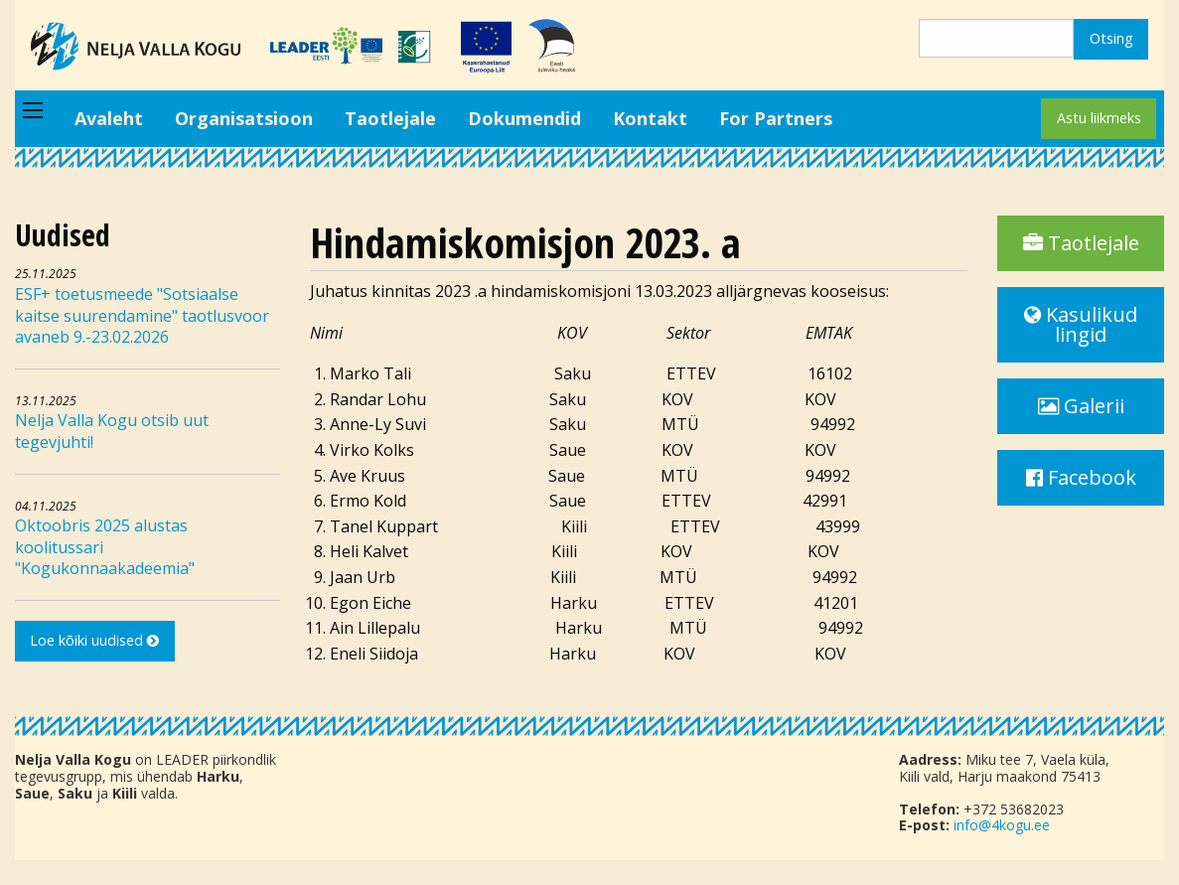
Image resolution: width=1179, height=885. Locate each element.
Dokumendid (524, 118)
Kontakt (650, 118)
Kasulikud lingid (1080, 324)
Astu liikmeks (1099, 117)
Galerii (1081, 405)
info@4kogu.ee (1002, 824)
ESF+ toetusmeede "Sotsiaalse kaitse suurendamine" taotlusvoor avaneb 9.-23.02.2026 (142, 315)
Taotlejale (390, 118)
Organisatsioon (244, 118)
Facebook (1081, 477)
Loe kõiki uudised (94, 640)
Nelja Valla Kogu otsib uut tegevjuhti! (112, 431)
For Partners (775, 118)
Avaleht (108, 118)
